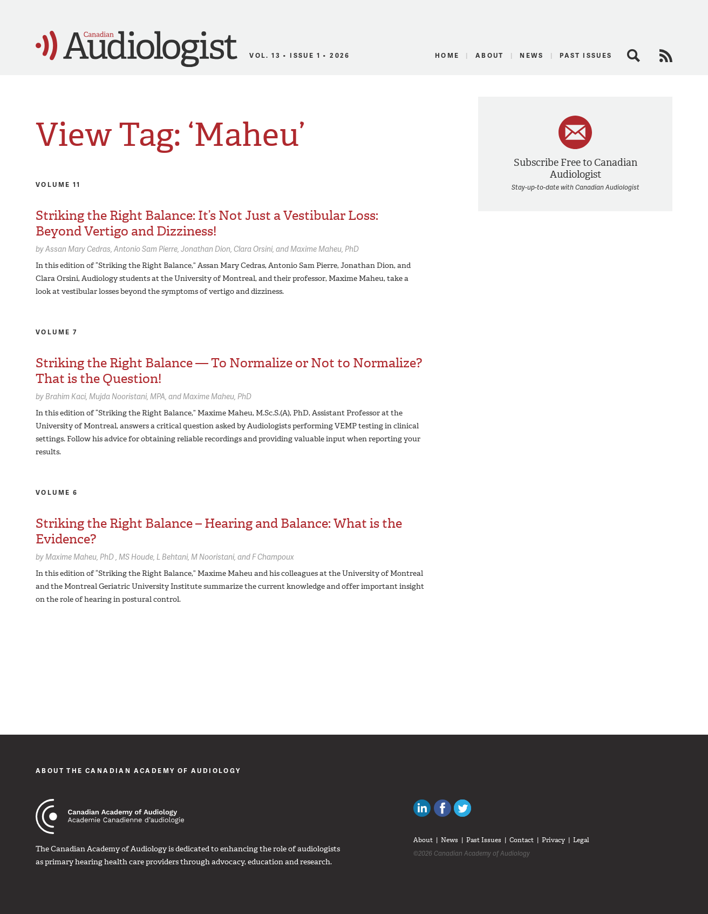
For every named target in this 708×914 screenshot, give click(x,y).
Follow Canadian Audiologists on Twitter (462, 808)
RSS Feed (665, 55)
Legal (581, 840)
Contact (521, 840)
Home (447, 55)
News (532, 55)
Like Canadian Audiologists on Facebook (442, 808)
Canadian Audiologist (136, 49)
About (489, 55)
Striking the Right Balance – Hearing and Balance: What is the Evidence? (219, 531)
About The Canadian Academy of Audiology (138, 770)
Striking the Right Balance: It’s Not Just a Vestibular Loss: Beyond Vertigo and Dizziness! (207, 223)
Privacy (553, 840)
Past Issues (586, 55)
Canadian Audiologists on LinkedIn (422, 808)
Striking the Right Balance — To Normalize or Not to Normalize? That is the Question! (229, 370)
